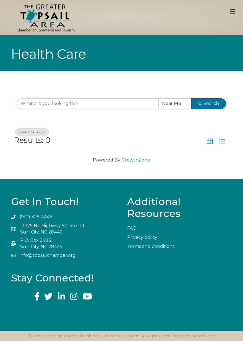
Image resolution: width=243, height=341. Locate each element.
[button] (209, 141)
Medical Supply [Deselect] (32, 132)
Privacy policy (142, 237)
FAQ (132, 228)
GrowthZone (135, 160)
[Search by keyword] (88, 103)
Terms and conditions (150, 246)
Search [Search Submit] (208, 103)
